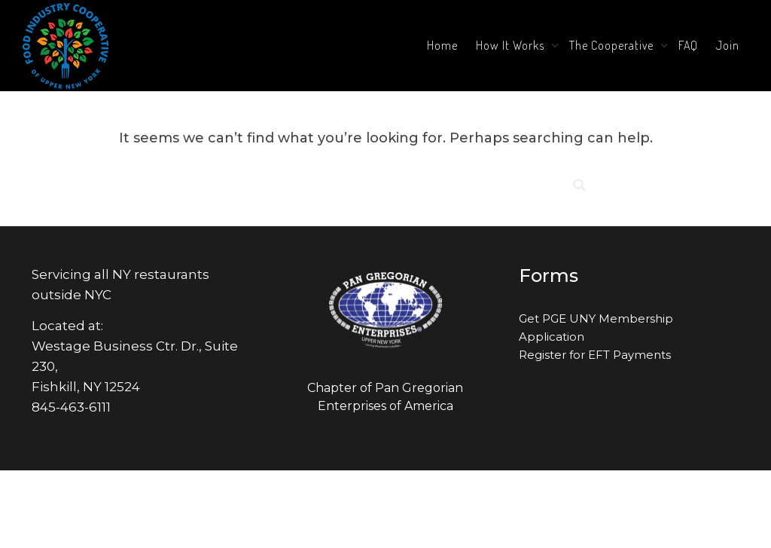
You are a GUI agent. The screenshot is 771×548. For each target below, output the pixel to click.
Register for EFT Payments (595, 354)
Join (727, 45)
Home (442, 45)
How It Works (511, 45)
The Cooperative (613, 45)
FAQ (688, 45)
